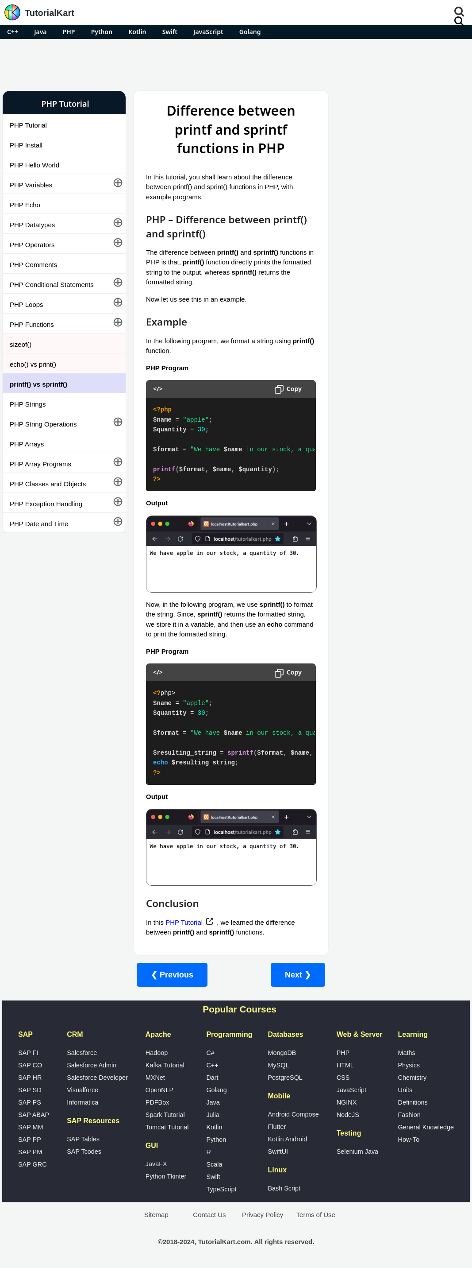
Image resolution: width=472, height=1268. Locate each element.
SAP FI (28, 1052)
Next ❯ (293, 974)
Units (405, 1090)
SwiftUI (278, 1151)
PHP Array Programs (40, 464)
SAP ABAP (33, 1114)
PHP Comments (33, 264)
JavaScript (208, 31)
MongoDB (282, 1052)
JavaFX (156, 1163)
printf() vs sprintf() (38, 384)
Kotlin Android (287, 1139)
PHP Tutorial (28, 125)
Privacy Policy (262, 1214)
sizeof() (20, 344)
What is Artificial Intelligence (376, 520)
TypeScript (221, 1189)
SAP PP (29, 1139)
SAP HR (30, 1077)
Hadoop (157, 1052)
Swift (169, 31)
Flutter (277, 1126)
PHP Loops (26, 304)
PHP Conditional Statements (52, 284)
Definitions (412, 1102)
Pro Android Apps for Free (396, 103)
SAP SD (30, 1090)
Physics (409, 1065)
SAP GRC (32, 1164)
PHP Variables (31, 185)
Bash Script (284, 1188)
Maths (406, 1052)
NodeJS (348, 1114)
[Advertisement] (236, 63)
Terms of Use (315, 1214)
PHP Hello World (34, 165)
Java (40, 31)
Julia (212, 1114)
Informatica (82, 1102)
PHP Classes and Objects (48, 484)
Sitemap (156, 1214)
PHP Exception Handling (46, 504)
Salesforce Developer (97, 1077)
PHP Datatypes (32, 225)
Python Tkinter (166, 1176)
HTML (345, 1065)
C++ (12, 31)
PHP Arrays (27, 444)
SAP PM (30, 1152)
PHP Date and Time (39, 523)
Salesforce (82, 1052)
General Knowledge (425, 1127)
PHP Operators (32, 244)
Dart (212, 1077)
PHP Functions (32, 324)
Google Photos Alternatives (375, 497)
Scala (214, 1164)
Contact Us (209, 1214)
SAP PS (29, 1102)
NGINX (347, 1102)
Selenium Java (357, 1151)
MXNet (155, 1077)
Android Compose (293, 1114)
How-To (408, 1139)
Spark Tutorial (165, 1114)
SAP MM (30, 1127)
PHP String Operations (43, 424)
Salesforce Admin (91, 1065)
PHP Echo (25, 205)
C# (210, 1052)
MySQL (278, 1065)
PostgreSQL (285, 1077)
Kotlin (137, 31)
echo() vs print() (33, 364)
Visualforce (82, 1090)
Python (101, 31)
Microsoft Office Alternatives (376, 473)
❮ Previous (167, 974)
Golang (250, 31)
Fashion (409, 1114)
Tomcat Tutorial (167, 1127)
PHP (69, 31)
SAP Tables (83, 1139)
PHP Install (26, 145)
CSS (343, 1077)
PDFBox (157, 1102)
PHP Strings (28, 404)
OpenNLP (159, 1090)
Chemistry (412, 1077)
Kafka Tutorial (165, 1065)
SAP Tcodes (84, 1151)
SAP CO (30, 1065)
